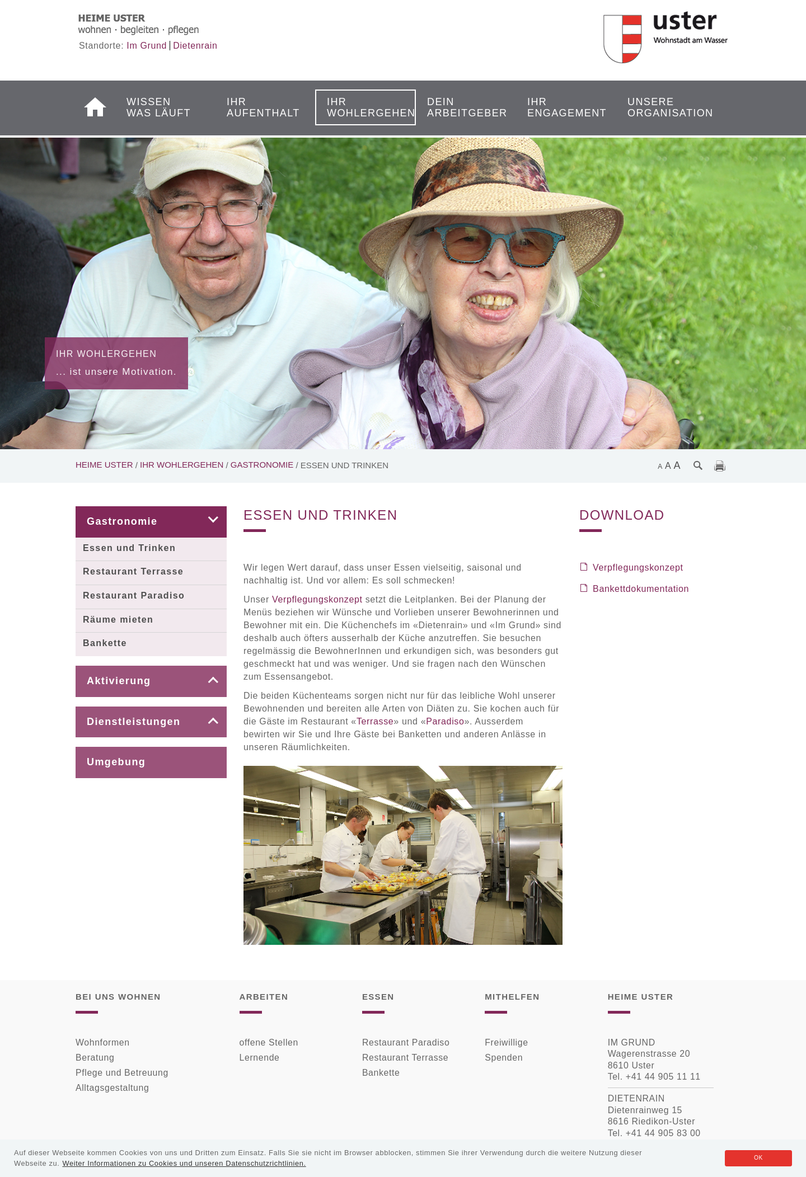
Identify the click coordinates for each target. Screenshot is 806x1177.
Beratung (95, 1057)
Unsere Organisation (662, 107)
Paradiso (445, 721)
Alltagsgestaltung (112, 1088)
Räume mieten (118, 619)
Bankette (105, 643)
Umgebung (116, 762)
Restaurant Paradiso (134, 595)
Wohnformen (103, 1042)
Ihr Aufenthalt (262, 107)
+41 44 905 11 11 (663, 1076)
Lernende (260, 1057)
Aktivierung (119, 680)
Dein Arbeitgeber (462, 107)
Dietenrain (195, 45)
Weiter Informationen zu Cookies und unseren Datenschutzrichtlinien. (184, 1163)
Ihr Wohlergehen (362, 107)
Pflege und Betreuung (122, 1072)
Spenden (504, 1057)
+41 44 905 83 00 (663, 1133)
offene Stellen (269, 1042)
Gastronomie (262, 464)
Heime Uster (104, 464)
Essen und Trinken (129, 548)
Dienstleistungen (133, 721)
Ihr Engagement (562, 107)
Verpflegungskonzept (317, 599)
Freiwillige (506, 1042)
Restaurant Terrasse (133, 571)
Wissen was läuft (158, 107)
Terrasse (375, 721)
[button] (204, 522)
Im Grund (146, 45)
